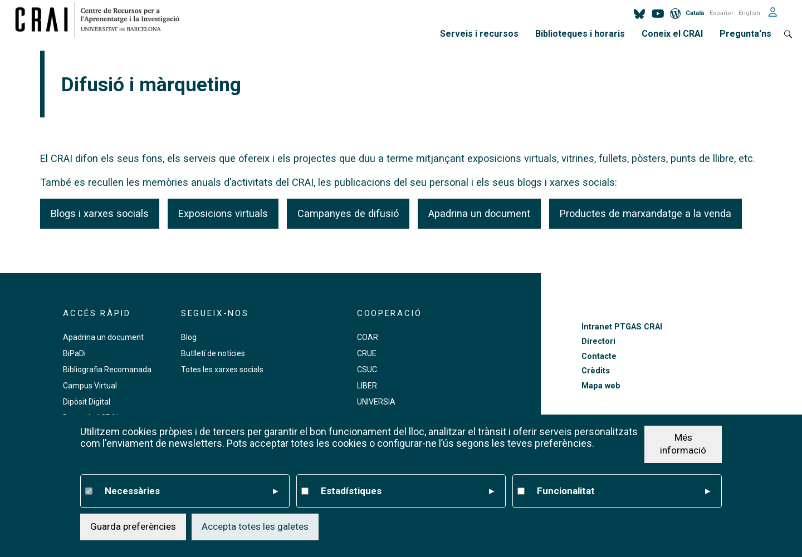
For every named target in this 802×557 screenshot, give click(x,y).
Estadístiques (407, 491)
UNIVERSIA (376, 401)
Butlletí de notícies (213, 353)
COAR (367, 337)
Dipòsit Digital (86, 401)
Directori (598, 341)
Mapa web (600, 386)
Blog (189, 337)
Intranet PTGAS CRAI (621, 327)
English (749, 13)
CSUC (367, 369)
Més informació (683, 444)
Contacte (599, 356)
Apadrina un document (479, 213)
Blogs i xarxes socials (100, 213)
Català (695, 13)
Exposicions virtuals (223, 213)
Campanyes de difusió (348, 213)
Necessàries (191, 491)
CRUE (366, 353)
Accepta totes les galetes (255, 526)
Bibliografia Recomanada (107, 369)
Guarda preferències (133, 526)
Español (721, 13)
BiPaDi (74, 353)
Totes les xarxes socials (222, 369)
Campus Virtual (90, 385)
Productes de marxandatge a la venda (645, 213)
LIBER (367, 385)
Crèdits (595, 371)
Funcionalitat (623, 491)
